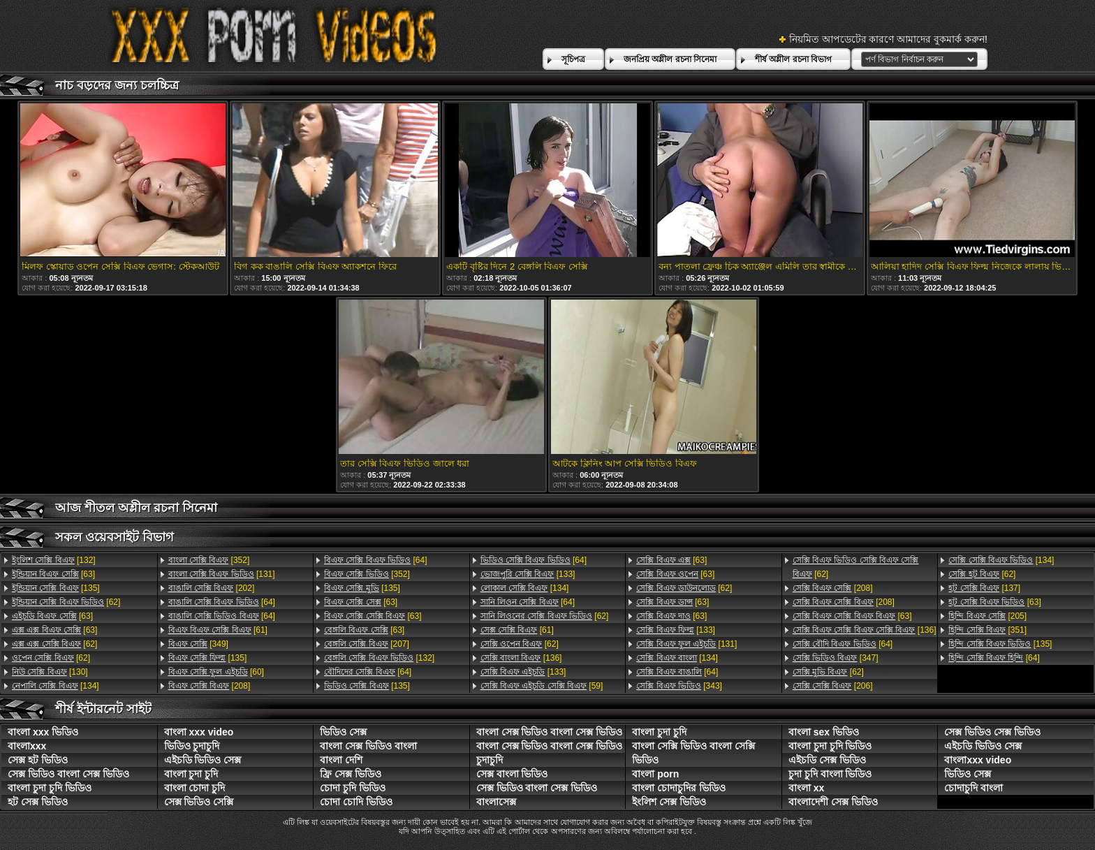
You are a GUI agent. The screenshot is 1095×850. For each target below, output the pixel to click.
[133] (527, 574)
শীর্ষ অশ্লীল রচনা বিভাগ (793, 59)
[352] (209, 560)
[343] (679, 686)
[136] (521, 658)
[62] (66, 602)
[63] (53, 574)
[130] (50, 672)
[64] (221, 602)
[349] (198, 644)
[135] (56, 588)
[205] (987, 616)
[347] (836, 658)
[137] (984, 588)
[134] (55, 686)
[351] (987, 630)
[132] (54, 560)
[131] (221, 574)
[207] (366, 644)
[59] (541, 686)
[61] (217, 630)
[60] (216, 672)
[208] (209, 686)
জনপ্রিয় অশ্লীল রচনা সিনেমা (670, 59)
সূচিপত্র (573, 59)
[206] (833, 686)
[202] (211, 588)
